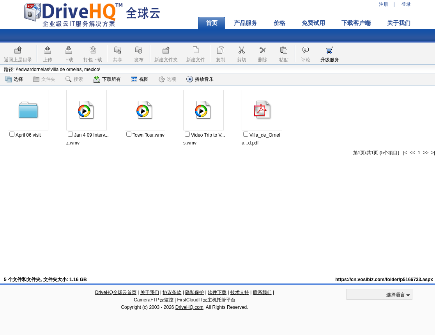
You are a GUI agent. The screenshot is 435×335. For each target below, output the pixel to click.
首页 (212, 23)
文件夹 (44, 79)
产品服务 (245, 23)
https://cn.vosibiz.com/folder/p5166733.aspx (384, 279)
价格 (279, 23)
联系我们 (262, 292)
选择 (14, 79)
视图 (140, 79)
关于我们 (398, 23)
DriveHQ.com (189, 307)
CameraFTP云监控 (153, 300)
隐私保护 (194, 292)
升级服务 (329, 59)
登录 (406, 4)
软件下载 (217, 292)
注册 (383, 4)
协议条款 (172, 292)
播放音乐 (200, 79)
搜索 (74, 79)
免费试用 (313, 23)
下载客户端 (356, 23)
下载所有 (107, 79)
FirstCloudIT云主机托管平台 (206, 300)
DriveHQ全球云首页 (115, 292)
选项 (167, 79)
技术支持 (239, 292)
